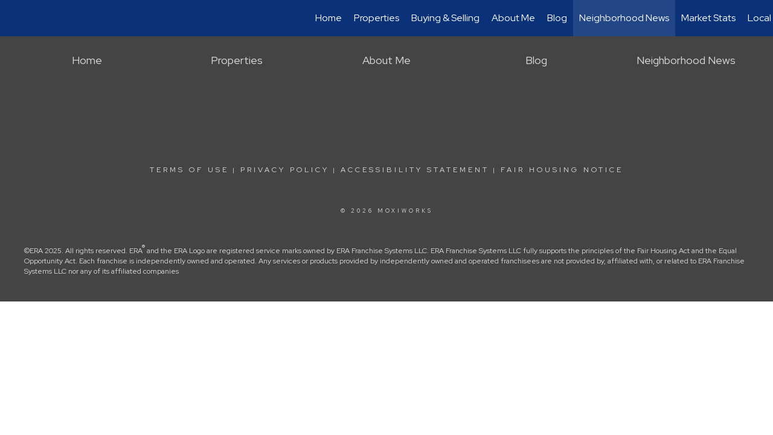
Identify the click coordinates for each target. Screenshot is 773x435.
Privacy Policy (284, 170)
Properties (376, 17)
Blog (557, 17)
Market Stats (708, 17)
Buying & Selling (445, 17)
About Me (513, 17)
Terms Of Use (189, 170)
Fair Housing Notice (562, 170)
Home (328, 17)
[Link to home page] (15, 18)
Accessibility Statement (415, 170)
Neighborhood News (624, 17)
